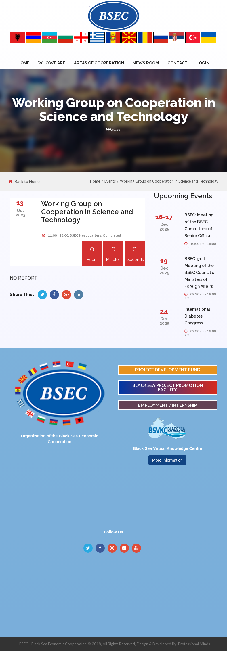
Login (202, 63)
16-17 (164, 217)
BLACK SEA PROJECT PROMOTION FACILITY (167, 387)
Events (110, 181)
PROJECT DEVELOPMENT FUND (167, 369)
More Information (167, 460)
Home (24, 63)
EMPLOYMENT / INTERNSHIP (167, 405)
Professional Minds (194, 644)
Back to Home (24, 181)
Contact (177, 63)
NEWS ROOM (146, 63)
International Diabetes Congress (197, 316)
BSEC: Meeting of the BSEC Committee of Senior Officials (199, 225)
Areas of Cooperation (99, 63)
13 (20, 203)
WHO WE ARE (51, 63)
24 (164, 311)
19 (164, 260)
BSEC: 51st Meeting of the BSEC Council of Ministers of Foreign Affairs (200, 272)
